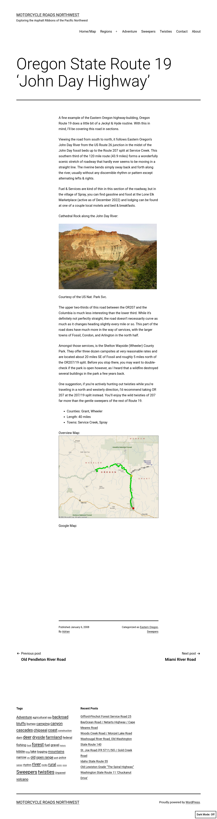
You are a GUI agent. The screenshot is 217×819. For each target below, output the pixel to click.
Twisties (166, 31)
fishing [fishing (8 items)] (21, 745)
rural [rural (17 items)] (52, 764)
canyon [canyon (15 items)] (56, 723)
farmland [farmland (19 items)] (54, 737)
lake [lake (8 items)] (33, 751)
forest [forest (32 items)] (38, 744)
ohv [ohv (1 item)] (28, 758)
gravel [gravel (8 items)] (55, 745)
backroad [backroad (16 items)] (60, 717)
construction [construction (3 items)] (65, 730)
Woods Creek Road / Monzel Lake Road (106, 733)
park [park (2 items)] (56, 757)
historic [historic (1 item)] (63, 745)
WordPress (193, 802)
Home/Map (87, 31)
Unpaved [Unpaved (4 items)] (60, 772)
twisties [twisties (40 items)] (46, 772)
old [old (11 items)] (33, 757)
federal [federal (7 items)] (67, 737)
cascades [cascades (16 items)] (24, 730)
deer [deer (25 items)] (27, 737)
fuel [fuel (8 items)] (47, 745)
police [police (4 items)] (62, 757)
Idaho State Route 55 (94, 761)
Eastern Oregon (149, 627)
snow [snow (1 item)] (65, 765)
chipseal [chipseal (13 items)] (40, 730)
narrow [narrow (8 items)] (21, 757)
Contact (182, 31)
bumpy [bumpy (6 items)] (30, 723)
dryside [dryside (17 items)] (38, 737)
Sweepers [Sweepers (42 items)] (26, 772)
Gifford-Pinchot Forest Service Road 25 (105, 716)
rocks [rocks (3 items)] (44, 764)
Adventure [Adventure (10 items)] (24, 717)
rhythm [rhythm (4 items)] (27, 764)
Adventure (129, 31)
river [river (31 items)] (36, 764)
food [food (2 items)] (29, 745)
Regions (106, 31)
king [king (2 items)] (28, 752)
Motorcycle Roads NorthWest (47, 15)
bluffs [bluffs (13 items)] (21, 723)
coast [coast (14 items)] (52, 730)
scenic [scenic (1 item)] (59, 765)
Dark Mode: (206, 815)
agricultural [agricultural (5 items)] (40, 717)
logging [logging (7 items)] (42, 751)
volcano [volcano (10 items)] (22, 779)
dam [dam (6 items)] (19, 737)
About (196, 31)
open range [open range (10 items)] (44, 757)
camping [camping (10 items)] (43, 724)
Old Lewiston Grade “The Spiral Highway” (107, 767)
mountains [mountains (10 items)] (56, 751)
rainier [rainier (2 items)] (19, 765)
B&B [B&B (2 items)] (50, 717)
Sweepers (148, 31)
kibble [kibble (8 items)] (20, 751)
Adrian (66, 631)
